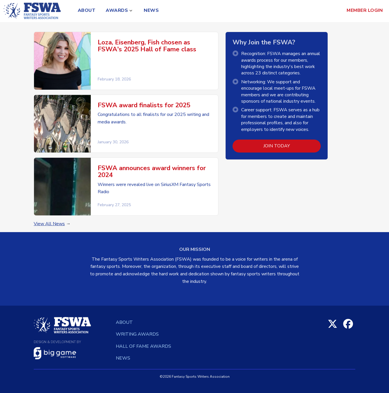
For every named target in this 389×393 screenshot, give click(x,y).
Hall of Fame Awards (143, 346)
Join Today (276, 146)
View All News (49, 224)
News (151, 10)
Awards (117, 10)
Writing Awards (137, 334)
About (86, 10)
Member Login (365, 10)
